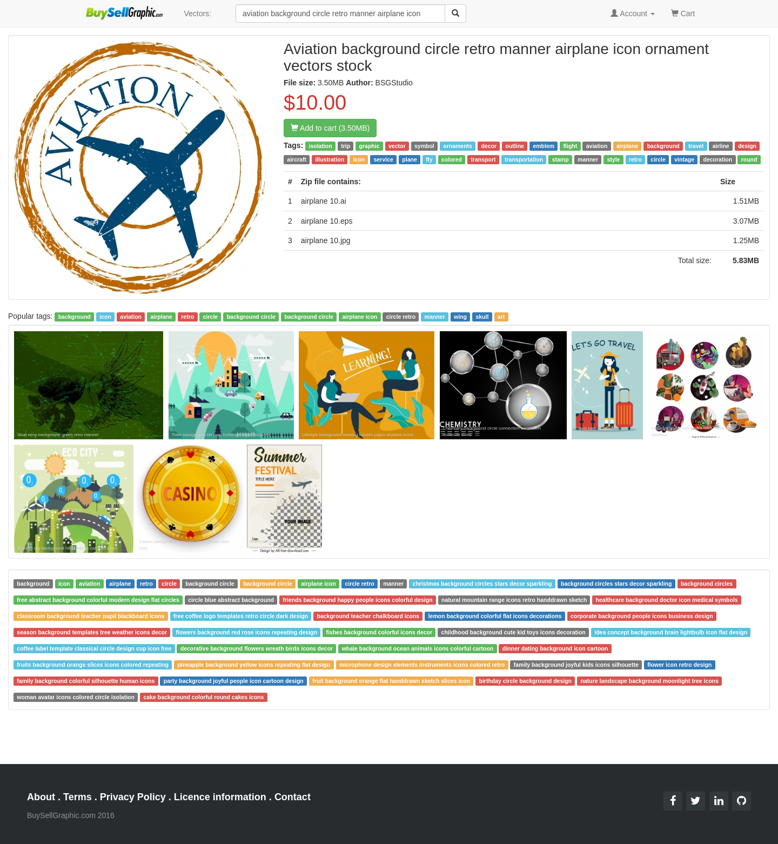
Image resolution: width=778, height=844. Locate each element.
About (41, 797)
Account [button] (633, 13)
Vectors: (197, 13)
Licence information (220, 797)
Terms (77, 797)
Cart (683, 13)
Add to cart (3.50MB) (330, 128)
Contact (292, 797)
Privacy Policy (133, 797)
